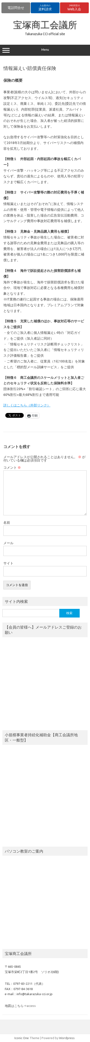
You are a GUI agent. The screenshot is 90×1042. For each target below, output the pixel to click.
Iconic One (21, 1038)
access (31, 1005)
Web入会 (74, 7)
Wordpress (67, 1038)
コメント (12, 467)
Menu (45, 50)
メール (8, 543)
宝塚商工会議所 (45, 25)
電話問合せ (15, 8)
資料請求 (45, 7)
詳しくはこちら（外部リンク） (26, 405)
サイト (8, 563)
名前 (6, 522)
